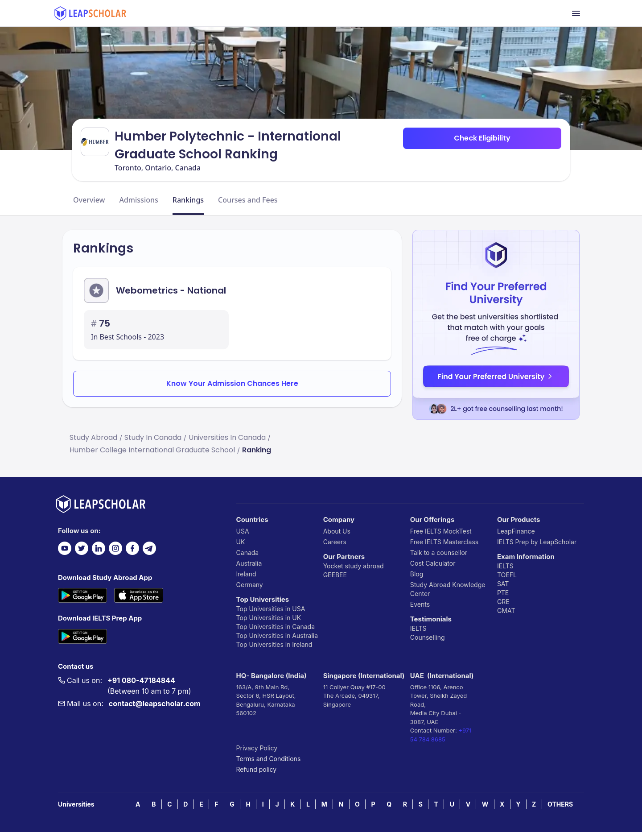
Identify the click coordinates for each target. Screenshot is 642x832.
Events (420, 604)
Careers (334, 542)
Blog (417, 574)
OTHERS (560, 804)
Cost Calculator (433, 563)
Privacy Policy (257, 748)
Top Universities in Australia (277, 635)
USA (242, 531)
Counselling (427, 637)
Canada (247, 552)
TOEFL (507, 575)
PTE (503, 592)
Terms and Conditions (268, 758)
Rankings (188, 200)
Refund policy (256, 769)
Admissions (138, 200)
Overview (89, 200)
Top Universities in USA (270, 609)
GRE (503, 601)
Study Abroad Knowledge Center (448, 589)
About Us (336, 531)
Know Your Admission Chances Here (232, 383)
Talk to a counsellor (438, 552)
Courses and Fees (248, 200)
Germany (249, 584)
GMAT (506, 610)
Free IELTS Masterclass (444, 542)
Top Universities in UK (268, 617)
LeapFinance (516, 531)
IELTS (418, 628)
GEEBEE (335, 575)
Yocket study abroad (353, 566)
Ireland (246, 574)
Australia (249, 563)
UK (240, 542)
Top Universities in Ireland (274, 644)
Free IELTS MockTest (441, 531)
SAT (503, 584)
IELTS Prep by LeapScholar (536, 542)
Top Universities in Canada (275, 626)
